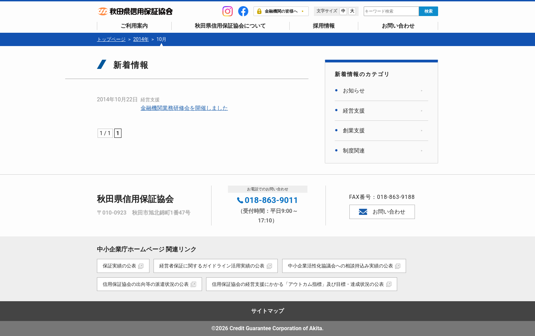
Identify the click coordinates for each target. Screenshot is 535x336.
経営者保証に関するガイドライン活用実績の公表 (212, 265)
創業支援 (354, 130)
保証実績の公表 (119, 265)
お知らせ (354, 90)
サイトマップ (267, 311)
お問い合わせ (398, 26)
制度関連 (354, 150)
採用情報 (324, 26)
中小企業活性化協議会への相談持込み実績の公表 (340, 265)
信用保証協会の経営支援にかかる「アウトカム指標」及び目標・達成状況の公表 (298, 284)
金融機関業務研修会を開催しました (184, 107)
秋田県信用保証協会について (230, 26)
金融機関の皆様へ (277, 11)
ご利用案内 (134, 26)
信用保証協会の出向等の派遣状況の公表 (146, 284)
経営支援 (150, 99)
